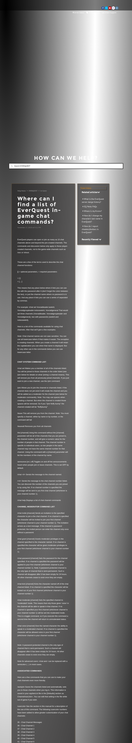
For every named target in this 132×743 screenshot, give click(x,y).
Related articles (91, 192)
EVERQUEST (33, 191)
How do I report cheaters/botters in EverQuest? (90, 229)
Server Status (78, 12)
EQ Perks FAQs (90, 206)
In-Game (43, 191)
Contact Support (109, 12)
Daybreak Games (20, 8)
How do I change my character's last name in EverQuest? (92, 218)
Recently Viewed (91, 239)
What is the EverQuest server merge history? (93, 200)
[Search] (66, 166)
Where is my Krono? (93, 211)
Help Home (21, 191)
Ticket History (93, 12)
